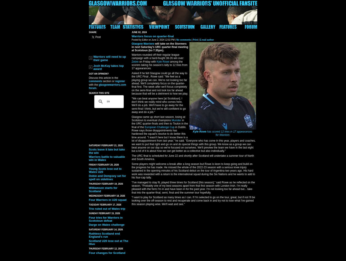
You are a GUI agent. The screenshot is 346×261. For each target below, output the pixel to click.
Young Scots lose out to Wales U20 (105, 170)
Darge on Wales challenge (107, 224)
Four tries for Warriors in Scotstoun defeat (106, 219)
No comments (183, 40)
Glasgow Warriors (143, 43)
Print (195, 40)
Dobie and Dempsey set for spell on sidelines (107, 177)
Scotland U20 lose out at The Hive (108, 242)
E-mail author (207, 40)
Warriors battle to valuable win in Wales (107, 158)
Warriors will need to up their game (109, 58)
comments (95, 81)
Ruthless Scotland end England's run (104, 235)
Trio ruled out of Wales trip (107, 208)
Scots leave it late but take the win (107, 151)
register (120, 81)
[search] (108, 101)
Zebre (135, 61)
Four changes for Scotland (107, 253)
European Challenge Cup (160, 127)
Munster (176, 120)
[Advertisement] (109, 124)
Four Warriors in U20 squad (108, 200)
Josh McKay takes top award (108, 67)
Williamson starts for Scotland (103, 189)
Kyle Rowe (199, 131)
